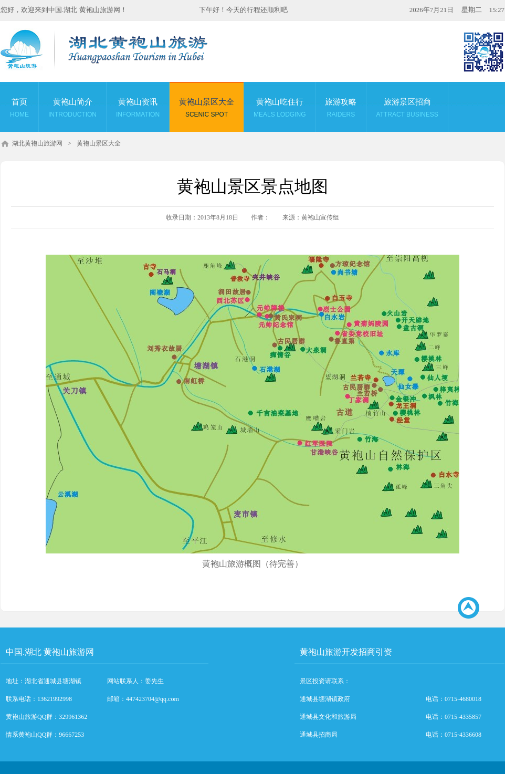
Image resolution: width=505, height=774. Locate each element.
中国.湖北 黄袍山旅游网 (50, 651)
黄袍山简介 (72, 109)
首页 (19, 109)
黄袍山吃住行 (280, 109)
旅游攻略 (340, 109)
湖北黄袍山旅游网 (37, 143)
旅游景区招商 (407, 109)
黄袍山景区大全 (206, 109)
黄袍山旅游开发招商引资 (346, 651)
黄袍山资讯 (138, 109)
